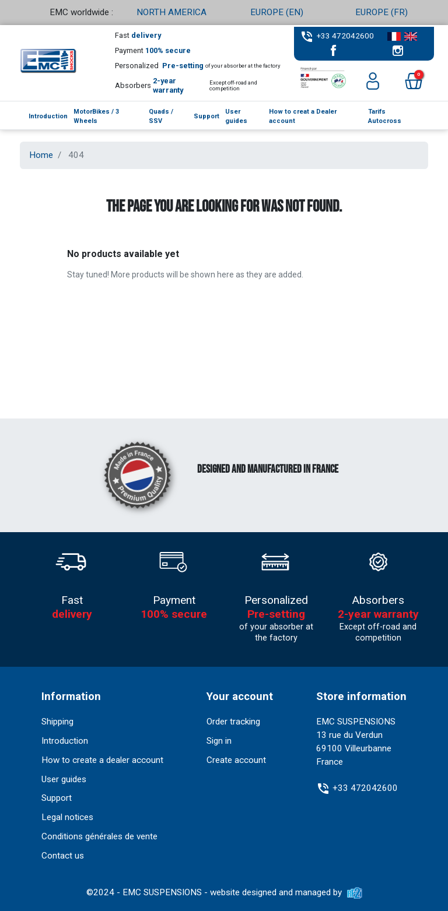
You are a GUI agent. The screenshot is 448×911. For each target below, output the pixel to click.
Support (56, 798)
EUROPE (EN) (276, 12)
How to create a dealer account (102, 760)
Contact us (62, 855)
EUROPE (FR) (381, 12)
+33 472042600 (345, 35)
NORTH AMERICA (171, 12)
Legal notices (67, 817)
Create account (236, 760)
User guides (63, 779)
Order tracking (233, 721)
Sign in (219, 741)
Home (41, 155)
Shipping (57, 721)
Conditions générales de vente (99, 836)
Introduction (64, 741)
